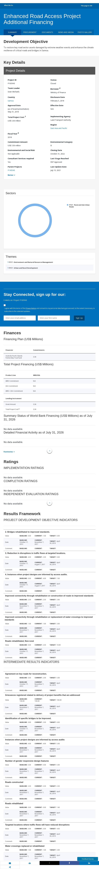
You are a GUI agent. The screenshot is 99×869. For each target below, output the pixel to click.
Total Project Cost (17, 116)
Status (53, 80)
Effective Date (56, 105)
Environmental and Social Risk (21, 150)
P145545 (11, 170)
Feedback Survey (88, 859)
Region (53, 125)
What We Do (8, 5)
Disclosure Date (57, 97)
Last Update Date (58, 167)
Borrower (55, 88)
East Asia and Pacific (58, 128)
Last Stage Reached (59, 158)
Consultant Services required (21, 158)
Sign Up (79, 318)
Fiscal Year (13, 133)
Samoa (11, 100)
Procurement (29, 32)
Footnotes (8, 452)
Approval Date (14, 105)
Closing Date (56, 150)
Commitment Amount (18, 142)
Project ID (12, 80)
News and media (66, 32)
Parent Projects (15, 167)
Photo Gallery (85, 32)
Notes (10, 175)
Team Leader (14, 88)
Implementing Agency (60, 116)
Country (11, 97)
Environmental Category (61, 142)
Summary (12, 32)
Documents (47, 32)
